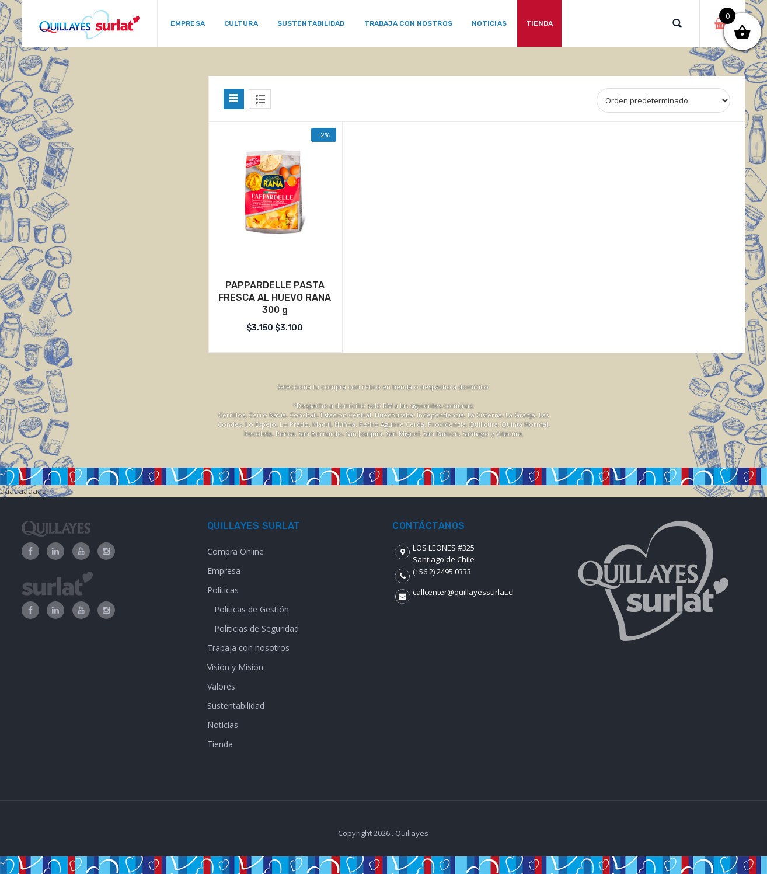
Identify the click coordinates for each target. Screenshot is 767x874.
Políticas (223, 590)
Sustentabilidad (235, 705)
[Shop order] (663, 100)
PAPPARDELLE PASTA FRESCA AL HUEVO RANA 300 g (274, 297)
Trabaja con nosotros (248, 647)
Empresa (223, 570)
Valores (221, 686)
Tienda (220, 744)
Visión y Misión (235, 667)
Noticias (222, 724)
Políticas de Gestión (251, 609)
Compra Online (235, 551)
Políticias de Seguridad (256, 628)
